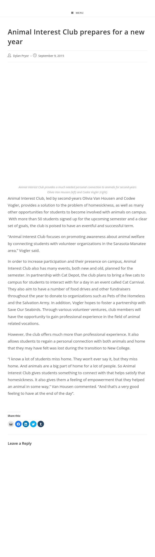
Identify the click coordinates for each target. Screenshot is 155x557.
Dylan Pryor (21, 56)
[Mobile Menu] (77, 13)
